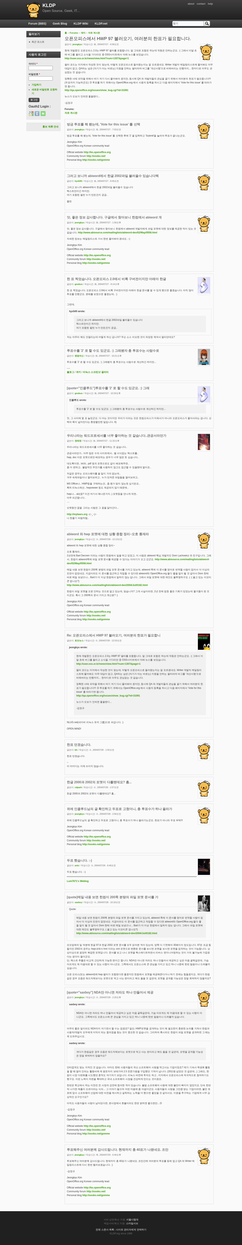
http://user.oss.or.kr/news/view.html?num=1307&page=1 (97, 58)
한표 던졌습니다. (79, 744)
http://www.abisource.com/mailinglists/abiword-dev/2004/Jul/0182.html (107, 585)
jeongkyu (77, 44)
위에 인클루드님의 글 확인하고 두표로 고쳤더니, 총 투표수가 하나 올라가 (119, 809)
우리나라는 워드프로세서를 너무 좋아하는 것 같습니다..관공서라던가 (116, 435)
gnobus (79, 284)
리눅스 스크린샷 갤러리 (96, 372)
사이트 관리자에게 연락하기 (131, 1229)
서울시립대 (132, 1219)
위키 (78, 372)
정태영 (78, 441)
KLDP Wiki (81, 23)
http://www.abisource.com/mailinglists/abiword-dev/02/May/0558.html (117, 232)
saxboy (78, 902)
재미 (83, 33)
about (191, 3)
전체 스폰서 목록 (105, 1229)
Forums (74, 33)
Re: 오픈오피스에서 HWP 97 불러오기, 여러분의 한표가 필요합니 (113, 635)
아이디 (33, 63)
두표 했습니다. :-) (79, 860)
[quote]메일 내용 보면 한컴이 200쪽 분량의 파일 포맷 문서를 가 (112, 897)
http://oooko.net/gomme (96, 159)
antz (77, 865)
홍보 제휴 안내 (50, 126)
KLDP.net (101, 23)
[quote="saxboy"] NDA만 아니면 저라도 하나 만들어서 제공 (110, 992)
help (210, 3)
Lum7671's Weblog (78, 881)
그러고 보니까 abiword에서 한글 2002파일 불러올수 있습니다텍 (113, 176)
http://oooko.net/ (96, 156)
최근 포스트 (38, 41)
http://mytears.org (77, 514)
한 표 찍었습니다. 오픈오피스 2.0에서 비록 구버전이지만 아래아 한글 (116, 279)
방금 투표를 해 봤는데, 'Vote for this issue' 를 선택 (103, 124)
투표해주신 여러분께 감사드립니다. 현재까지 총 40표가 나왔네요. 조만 (117, 1149)
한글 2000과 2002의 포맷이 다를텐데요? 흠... (99, 782)
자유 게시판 (94, 33)
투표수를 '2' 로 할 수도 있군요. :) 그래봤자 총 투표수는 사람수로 (113, 350)
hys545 (78, 181)
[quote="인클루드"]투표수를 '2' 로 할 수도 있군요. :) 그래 (108, 388)
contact (201, 3)
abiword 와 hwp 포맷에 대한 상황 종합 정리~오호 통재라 (108, 534)
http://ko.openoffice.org (97, 152)
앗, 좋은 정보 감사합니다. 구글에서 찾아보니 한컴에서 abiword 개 (114, 217)
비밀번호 (34, 74)
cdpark (78, 787)
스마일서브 (132, 1223)
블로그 (70, 372)
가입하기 (36, 84)
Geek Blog (60, 23)
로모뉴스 (79, 640)
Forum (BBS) (37, 23)
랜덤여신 (79, 356)
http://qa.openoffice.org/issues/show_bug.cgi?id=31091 (96, 90)
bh (76, 750)
